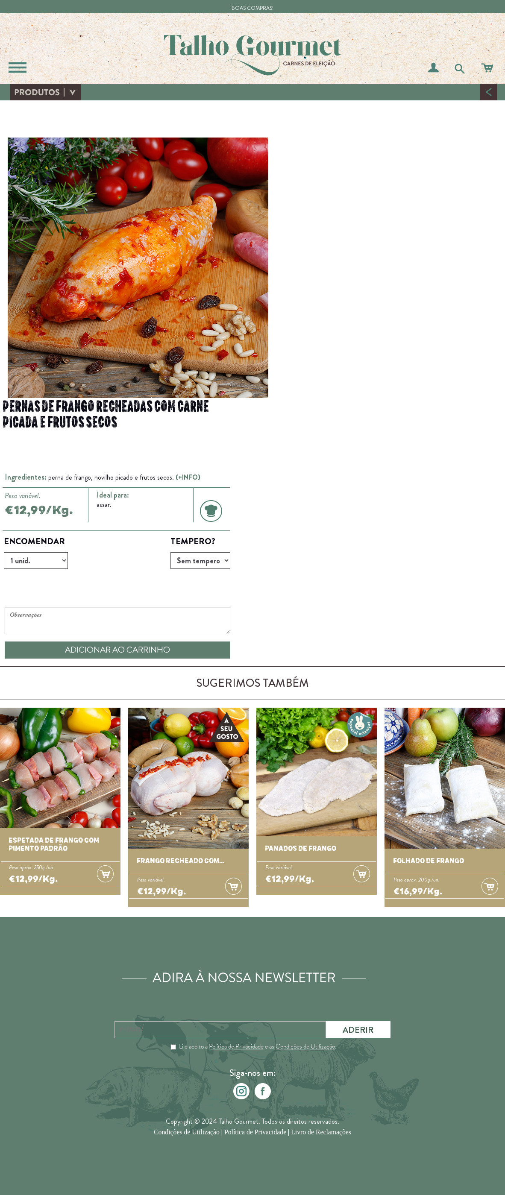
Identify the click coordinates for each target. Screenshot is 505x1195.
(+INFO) (188, 477)
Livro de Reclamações (321, 1132)
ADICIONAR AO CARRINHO (117, 650)
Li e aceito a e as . (257, 1046)
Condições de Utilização (305, 1046)
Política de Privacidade (236, 1046)
